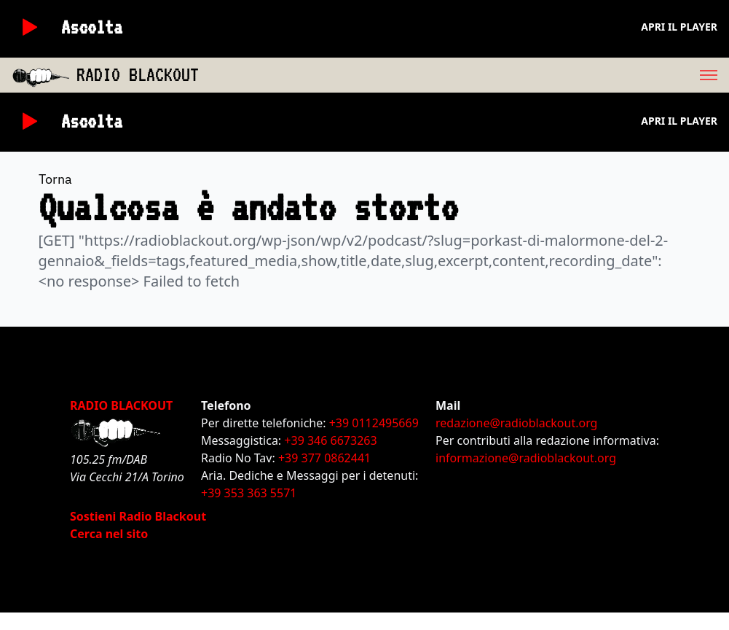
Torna (55, 179)
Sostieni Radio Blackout (138, 516)
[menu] (463, 75)
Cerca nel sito (109, 534)
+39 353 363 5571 (248, 493)
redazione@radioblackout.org (516, 423)
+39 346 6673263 (330, 440)
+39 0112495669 (374, 423)
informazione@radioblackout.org (526, 458)
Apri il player (679, 27)
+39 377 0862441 (324, 458)
